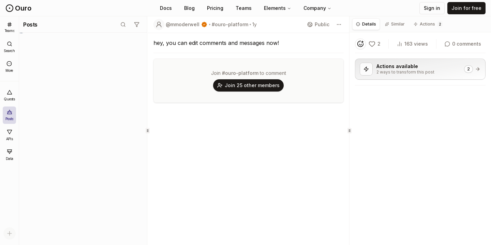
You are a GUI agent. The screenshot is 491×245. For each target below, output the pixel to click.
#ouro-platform (230, 24)
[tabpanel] (420, 67)
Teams (244, 8)
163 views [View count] (412, 44)
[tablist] (420, 24)
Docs (166, 8)
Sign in (432, 8)
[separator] (147, 130)
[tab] (366, 24)
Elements (277, 8)
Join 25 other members (248, 85)
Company (317, 8)
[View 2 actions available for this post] (420, 69)
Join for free (466, 8)
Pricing (215, 8)
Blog (189, 8)
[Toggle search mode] (123, 24)
